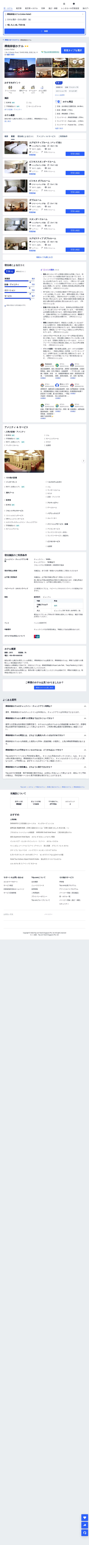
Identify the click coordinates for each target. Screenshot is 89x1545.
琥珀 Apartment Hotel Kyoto (20, 837)
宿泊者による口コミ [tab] (26, 136)
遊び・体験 (53, 8)
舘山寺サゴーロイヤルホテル (51, 859)
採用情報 (34, 889)
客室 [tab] (13, 136)
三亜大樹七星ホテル (65, 832)
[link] (64, 4)
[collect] (84, 1517)
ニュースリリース (37, 885)
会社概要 (34, 882)
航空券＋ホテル (31, 8)
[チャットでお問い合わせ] (84, 1532)
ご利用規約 (35, 893)
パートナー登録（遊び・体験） (70, 900)
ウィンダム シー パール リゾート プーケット (26, 846)
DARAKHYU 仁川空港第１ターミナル (23, 823)
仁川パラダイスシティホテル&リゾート (24, 855)
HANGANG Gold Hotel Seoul (46, 832)
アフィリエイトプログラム (68, 889)
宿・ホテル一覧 (64, 896)
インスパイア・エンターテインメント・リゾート (27, 841)
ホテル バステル (52, 841)
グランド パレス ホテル (60, 846)
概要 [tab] (6, 136)
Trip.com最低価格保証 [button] (51, 52)
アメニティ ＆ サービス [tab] (46, 136)
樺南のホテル (66, 787)
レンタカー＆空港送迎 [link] (70, 8)
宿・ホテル (8, 8)
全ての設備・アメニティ (13, 109)
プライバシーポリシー (39, 896)
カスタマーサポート (11, 882)
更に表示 (7, 121)
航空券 (19, 8)
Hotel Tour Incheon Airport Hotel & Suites (24, 859)
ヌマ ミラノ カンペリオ (18, 850)
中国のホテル (40, 787)
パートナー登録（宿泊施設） (69, 893)
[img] (20, 68)
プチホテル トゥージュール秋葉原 (22, 832)
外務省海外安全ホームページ (14, 889)
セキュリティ (64, 904)
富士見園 (47, 846)
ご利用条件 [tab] (62, 136)
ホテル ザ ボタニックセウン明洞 (43, 837)
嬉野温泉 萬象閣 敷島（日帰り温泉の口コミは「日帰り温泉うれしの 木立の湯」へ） (40, 828)
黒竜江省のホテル (53, 787)
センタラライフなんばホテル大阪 (51, 855)
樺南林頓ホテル (14, 46)
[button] (69, 4)
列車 (43, 8)
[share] (84, 1525)
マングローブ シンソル (46, 823)
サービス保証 (8, 885)
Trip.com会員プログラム (67, 885)
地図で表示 (59, 128)
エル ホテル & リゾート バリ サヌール (23, 863)
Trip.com (23, 787)
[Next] (83, 461)
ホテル (30, 787)
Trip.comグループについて (40, 900)
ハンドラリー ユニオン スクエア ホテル (43, 850)
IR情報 (61, 882)
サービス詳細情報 (10, 893)
